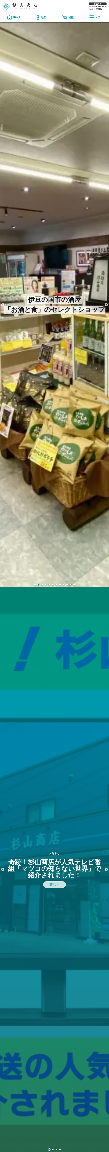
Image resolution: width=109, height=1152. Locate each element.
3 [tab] (56, 1149)
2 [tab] (53, 1149)
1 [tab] (49, 1149)
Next (106, 305)
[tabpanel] (54, 869)
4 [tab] (60, 1149)
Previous (2, 305)
